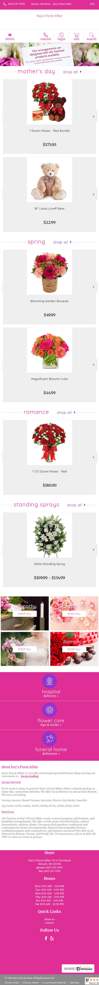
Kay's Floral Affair (49, 16)
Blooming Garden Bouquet (50, 301)
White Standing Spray (49, 564)
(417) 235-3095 (16, 3)
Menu (9, 39)
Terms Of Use (12, 982)
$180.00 (49, 485)
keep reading (30, 776)
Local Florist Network (54, 982)
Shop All (70, 71)
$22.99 (49, 222)
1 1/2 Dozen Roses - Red (49, 471)
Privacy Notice (31, 982)
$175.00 (49, 144)
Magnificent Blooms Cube (49, 379)
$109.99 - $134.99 (49, 577)
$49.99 (49, 315)
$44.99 (49, 392)
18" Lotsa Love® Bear (49, 208)
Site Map (74, 982)
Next (94, 116)
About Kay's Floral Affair (20, 767)
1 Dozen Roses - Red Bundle (49, 131)
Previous (5, 116)
